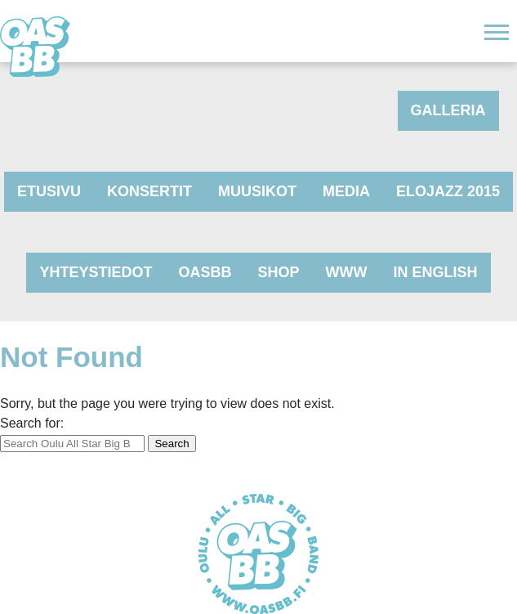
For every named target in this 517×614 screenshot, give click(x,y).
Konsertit (149, 191)
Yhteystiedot (95, 272)
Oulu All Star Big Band (35, 46)
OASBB (205, 272)
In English (436, 272)
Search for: (32, 423)
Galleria (448, 110)
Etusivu (49, 191)
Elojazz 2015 (448, 191)
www (347, 272)
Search (171, 443)
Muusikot (257, 191)
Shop (279, 272)
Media (346, 191)
